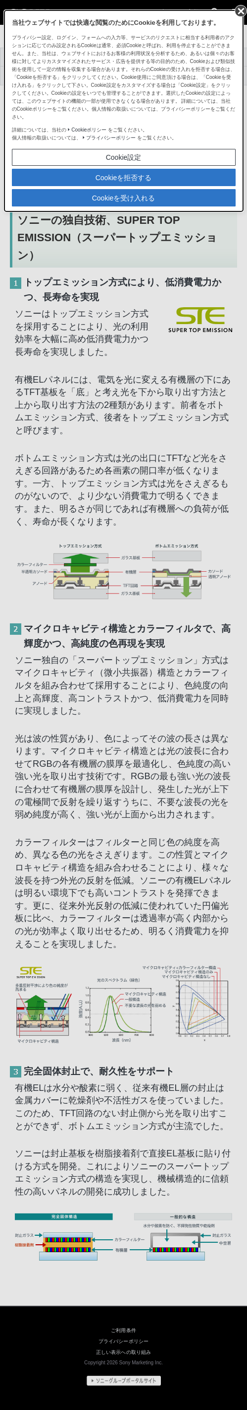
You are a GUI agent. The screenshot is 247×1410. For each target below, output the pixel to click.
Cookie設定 (124, 157)
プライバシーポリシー (111, 137)
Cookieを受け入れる (123, 198)
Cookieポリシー (88, 130)
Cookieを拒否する (124, 178)
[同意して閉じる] (240, 10)
